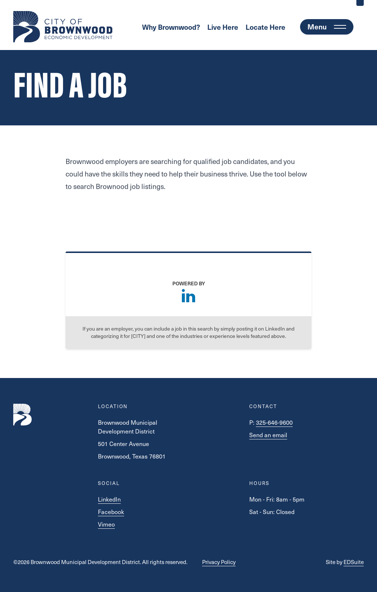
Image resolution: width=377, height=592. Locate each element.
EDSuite (353, 562)
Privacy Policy (219, 562)
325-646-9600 (274, 422)
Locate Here (265, 27)
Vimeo (106, 524)
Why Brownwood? (171, 27)
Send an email (268, 434)
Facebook (111, 511)
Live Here (222, 27)
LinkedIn (109, 499)
